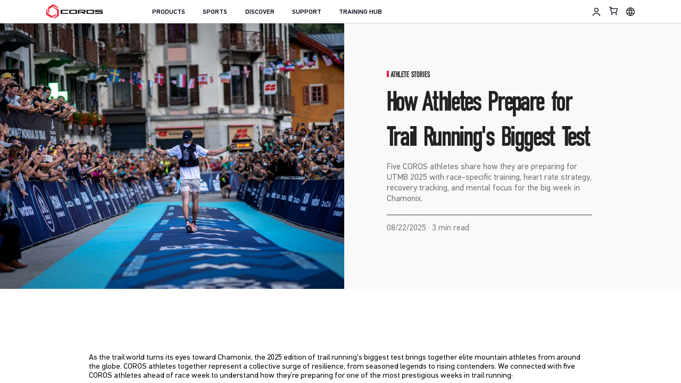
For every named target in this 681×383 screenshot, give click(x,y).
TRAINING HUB (360, 12)
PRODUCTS (168, 12)
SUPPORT (306, 12)
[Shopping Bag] (614, 10)
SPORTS (215, 12)
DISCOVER (260, 12)
